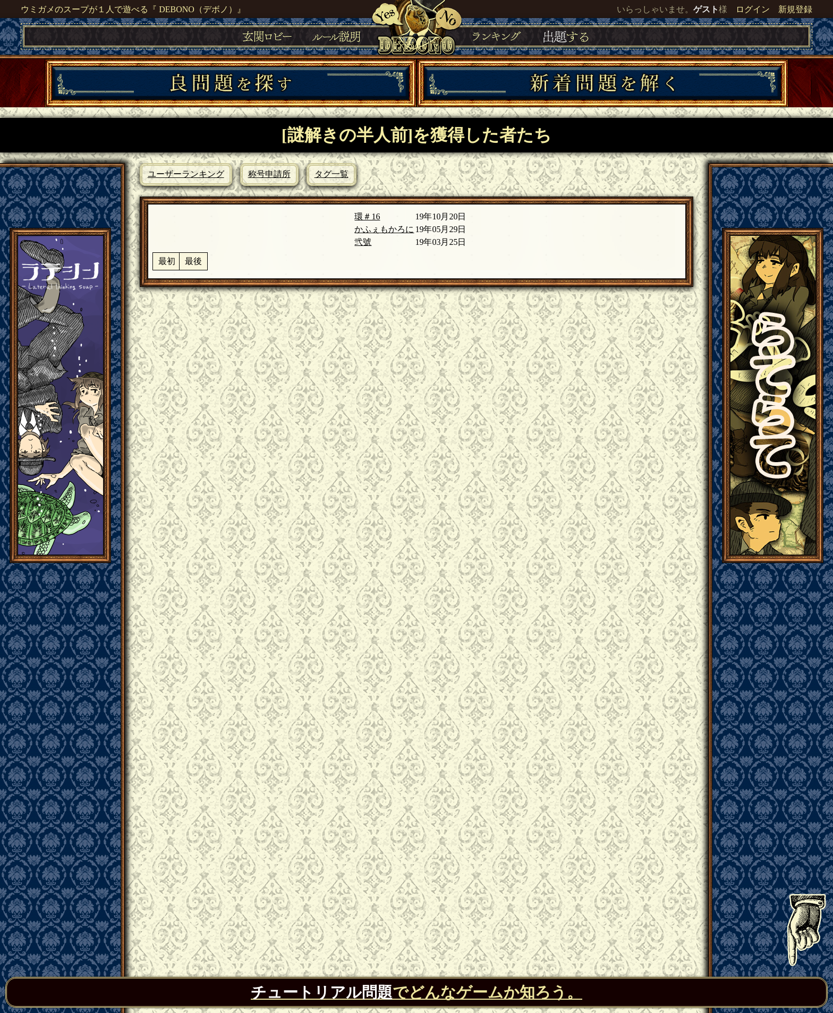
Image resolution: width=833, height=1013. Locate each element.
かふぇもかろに (384, 229)
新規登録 (795, 9)
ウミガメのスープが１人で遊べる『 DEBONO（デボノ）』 (133, 9)
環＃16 (367, 216)
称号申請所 (269, 173)
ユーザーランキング (186, 173)
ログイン (753, 9)
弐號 (362, 241)
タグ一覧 (331, 173)
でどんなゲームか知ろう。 (416, 992)
